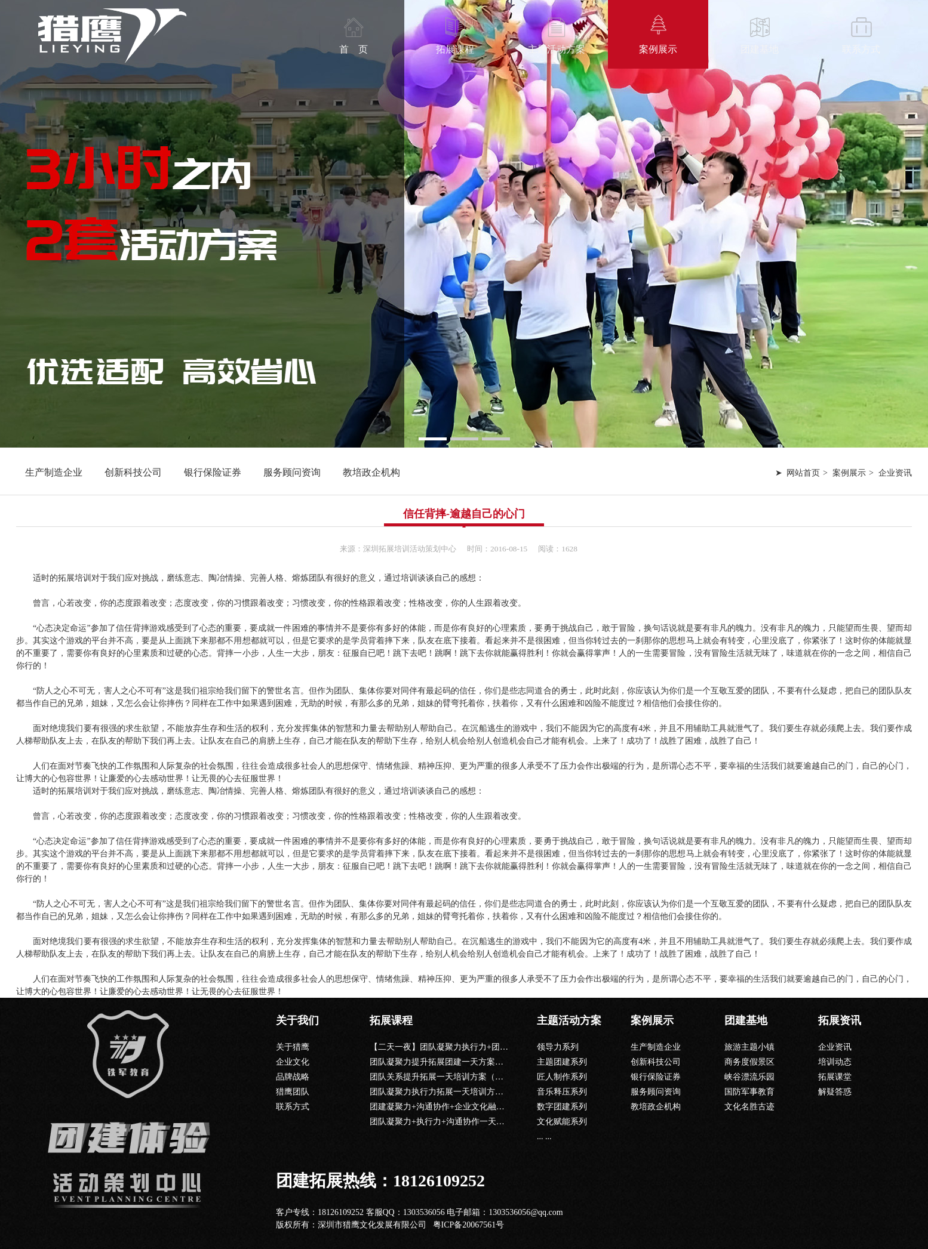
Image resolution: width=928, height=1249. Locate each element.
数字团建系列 (562, 1106)
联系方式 (861, 49)
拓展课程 (455, 49)
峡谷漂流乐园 (749, 1076)
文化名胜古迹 (749, 1106)
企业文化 (292, 1061)
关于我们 (297, 1020)
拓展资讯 (839, 1020)
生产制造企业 (53, 472)
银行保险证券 (212, 472)
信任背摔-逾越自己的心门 (464, 514)
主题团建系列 (562, 1061)
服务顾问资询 (292, 472)
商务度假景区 (749, 1061)
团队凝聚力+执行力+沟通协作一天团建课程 (450, 1121)
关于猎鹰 (292, 1047)
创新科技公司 (133, 472)
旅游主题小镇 (749, 1047)
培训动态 (835, 1061)
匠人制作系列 (562, 1076)
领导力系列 (558, 1047)
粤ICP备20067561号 (469, 1224)
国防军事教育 (749, 1091)
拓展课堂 (835, 1076)
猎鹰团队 (292, 1091)
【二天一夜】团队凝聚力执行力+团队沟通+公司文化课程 (475, 1047)
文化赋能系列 (562, 1121)
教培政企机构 (371, 472)
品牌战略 (292, 1076)
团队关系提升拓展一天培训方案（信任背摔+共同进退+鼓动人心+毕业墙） (506, 1076)
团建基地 (759, 49)
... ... (544, 1136)
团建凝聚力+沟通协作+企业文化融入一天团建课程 (462, 1106)
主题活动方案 (556, 49)
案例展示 (658, 49)
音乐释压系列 (562, 1091)
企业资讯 (835, 1047)
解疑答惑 (835, 1091)
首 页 (353, 49)
